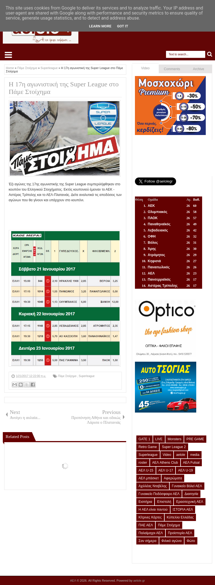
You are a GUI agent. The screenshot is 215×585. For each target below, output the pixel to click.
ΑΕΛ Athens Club (165, 463)
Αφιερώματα (173, 478)
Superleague (87, 376)
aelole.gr (139, 580)
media (194, 455)
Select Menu (8, 55)
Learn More (100, 26)
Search (210, 54)
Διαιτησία (191, 494)
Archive (198, 69)
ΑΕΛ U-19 (185, 470)
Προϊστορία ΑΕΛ (180, 533)
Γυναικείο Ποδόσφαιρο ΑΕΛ (159, 494)
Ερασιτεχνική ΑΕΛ (189, 502)
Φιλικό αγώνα (172, 541)
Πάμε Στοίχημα (67, 376)
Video (145, 68)
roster (143, 463)
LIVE (159, 439)
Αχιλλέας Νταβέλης (153, 486)
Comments (172, 69)
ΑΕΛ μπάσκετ (149, 478)
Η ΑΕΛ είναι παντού (153, 509)
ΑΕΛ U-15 (146, 470)
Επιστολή (164, 502)
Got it (122, 26)
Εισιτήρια (145, 502)
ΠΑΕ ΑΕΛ (146, 525)
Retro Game (148, 447)
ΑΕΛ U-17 (165, 470)
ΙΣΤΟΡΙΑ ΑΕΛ (183, 509)
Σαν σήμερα (147, 541)
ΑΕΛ (73, 580)
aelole (180, 455)
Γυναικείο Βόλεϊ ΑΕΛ (187, 486)
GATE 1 (144, 439)
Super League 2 (174, 447)
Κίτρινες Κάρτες (150, 517)
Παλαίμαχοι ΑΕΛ (151, 533)
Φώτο (191, 541)
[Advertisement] (110, 215)
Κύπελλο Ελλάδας (180, 517)
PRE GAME (195, 439)
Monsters (174, 439)
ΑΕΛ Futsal (191, 463)
